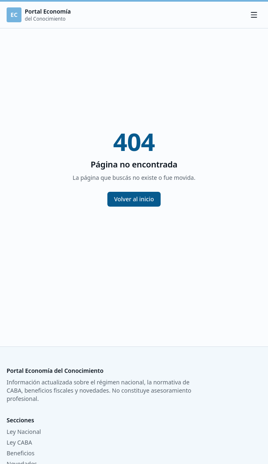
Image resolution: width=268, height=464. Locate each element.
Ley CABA (19, 442)
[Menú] (254, 14)
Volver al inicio (134, 199)
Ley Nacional (24, 432)
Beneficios (20, 453)
